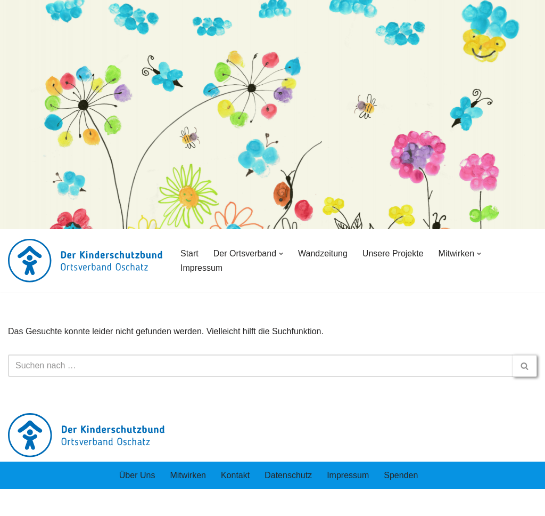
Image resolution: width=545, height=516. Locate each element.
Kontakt (235, 475)
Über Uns (137, 475)
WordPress (115, 502)
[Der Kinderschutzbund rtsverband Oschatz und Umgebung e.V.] (85, 261)
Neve (18, 502)
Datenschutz (288, 475)
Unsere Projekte (393, 253)
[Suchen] (260, 365)
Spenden (401, 475)
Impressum (201, 267)
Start (189, 253)
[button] (281, 254)
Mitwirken (188, 475)
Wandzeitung (323, 253)
